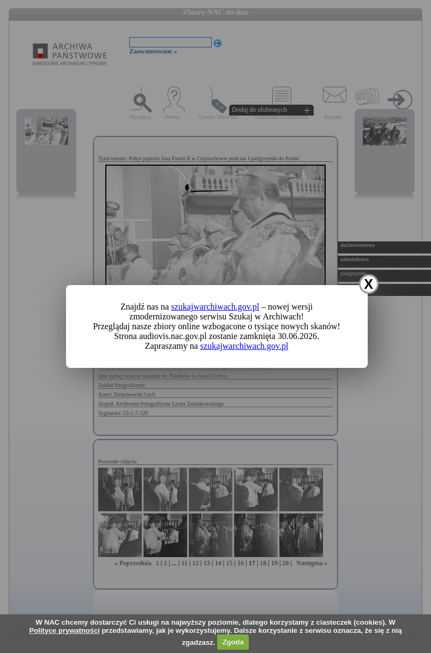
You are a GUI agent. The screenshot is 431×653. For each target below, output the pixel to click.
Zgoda (233, 642)
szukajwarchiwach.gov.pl (215, 306)
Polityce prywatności (64, 630)
